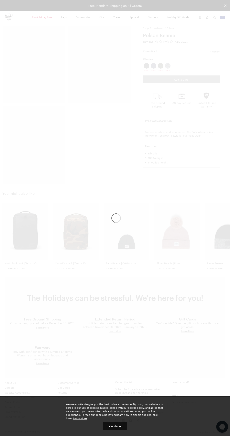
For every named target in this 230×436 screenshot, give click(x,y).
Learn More (80, 418)
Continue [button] (115, 426)
